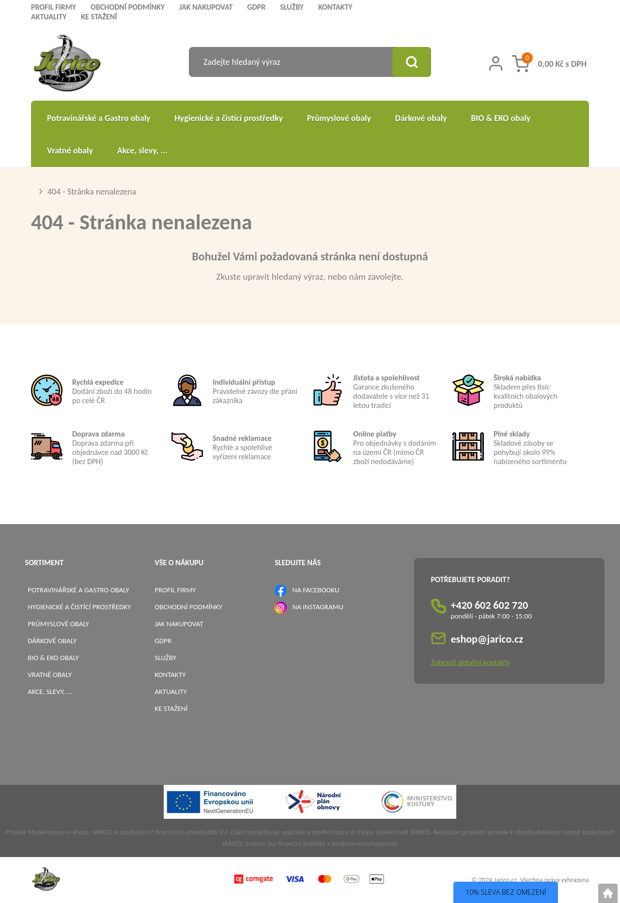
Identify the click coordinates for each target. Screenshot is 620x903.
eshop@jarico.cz (487, 639)
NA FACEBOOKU (316, 590)
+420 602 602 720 (489, 605)
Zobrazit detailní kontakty (471, 662)
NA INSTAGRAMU (318, 606)
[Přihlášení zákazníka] (495, 63)
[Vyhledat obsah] (411, 62)
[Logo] (67, 64)
